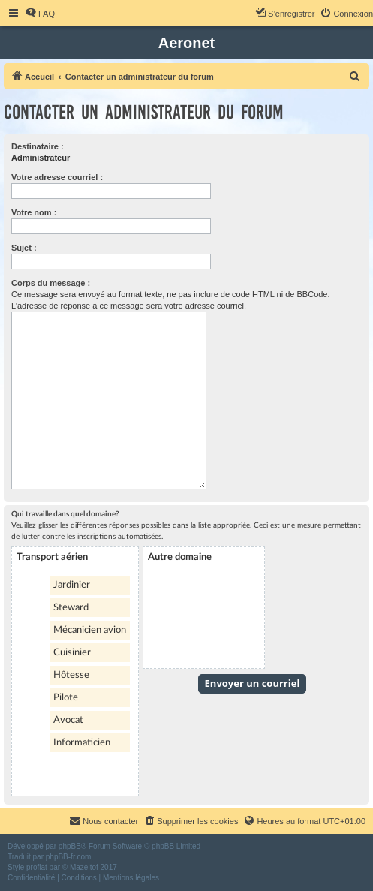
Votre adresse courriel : (57, 177)
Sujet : (24, 247)
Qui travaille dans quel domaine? (65, 514)
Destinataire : (37, 146)
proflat (36, 867)
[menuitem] (40, 14)
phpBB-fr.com (69, 857)
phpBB (70, 846)
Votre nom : (33, 212)
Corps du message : (50, 282)
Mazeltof (84, 867)
